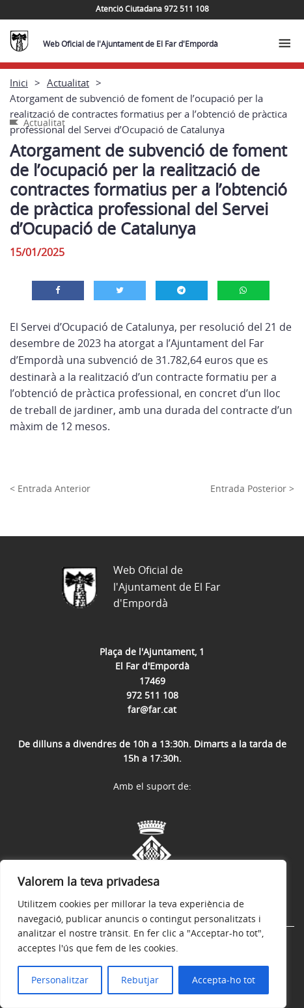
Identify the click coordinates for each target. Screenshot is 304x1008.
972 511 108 (152, 695)
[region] (143, 934)
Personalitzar (60, 980)
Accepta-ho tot (223, 980)
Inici (19, 82)
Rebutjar (140, 980)
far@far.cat (152, 709)
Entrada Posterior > (252, 488)
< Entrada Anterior (50, 488)
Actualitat (68, 82)
